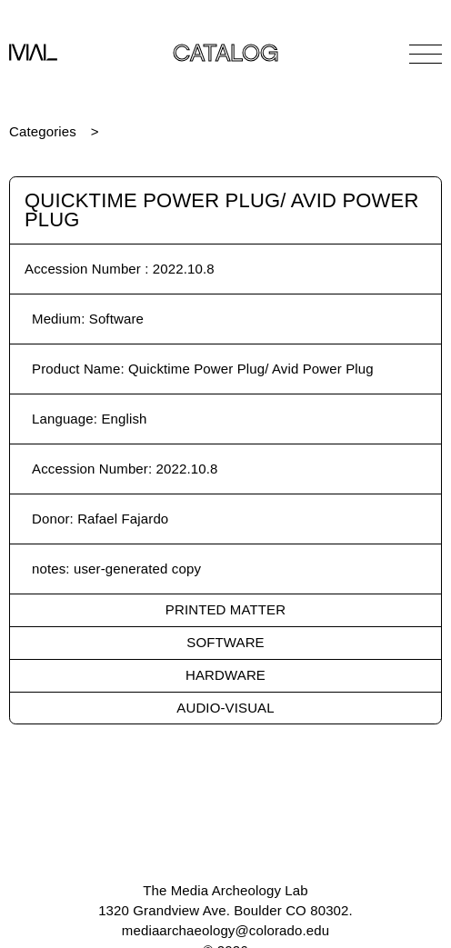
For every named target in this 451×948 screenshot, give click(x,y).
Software (225, 642)
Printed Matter (225, 609)
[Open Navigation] (425, 54)
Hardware (225, 675)
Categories (42, 131)
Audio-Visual (225, 707)
